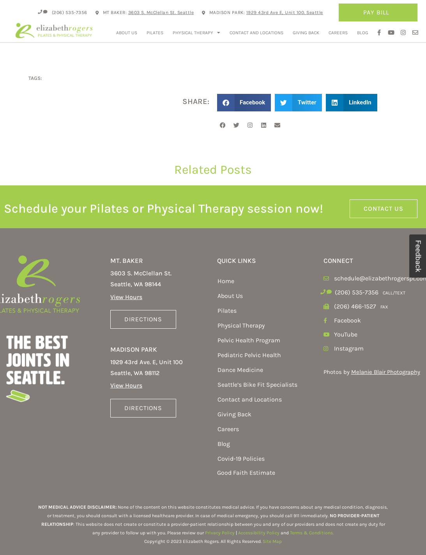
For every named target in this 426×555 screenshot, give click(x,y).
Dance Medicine (240, 370)
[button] (244, 102)
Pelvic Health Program (248, 340)
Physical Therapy (196, 32)
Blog (362, 32)
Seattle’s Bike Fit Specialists (257, 384)
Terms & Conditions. (312, 533)
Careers (338, 32)
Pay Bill (378, 12)
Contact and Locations (256, 32)
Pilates (155, 32)
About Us (126, 32)
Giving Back (306, 32)
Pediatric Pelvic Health (249, 355)
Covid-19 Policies (241, 458)
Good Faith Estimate (246, 472)
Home (225, 281)
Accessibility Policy (258, 533)
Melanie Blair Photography (385, 371)
